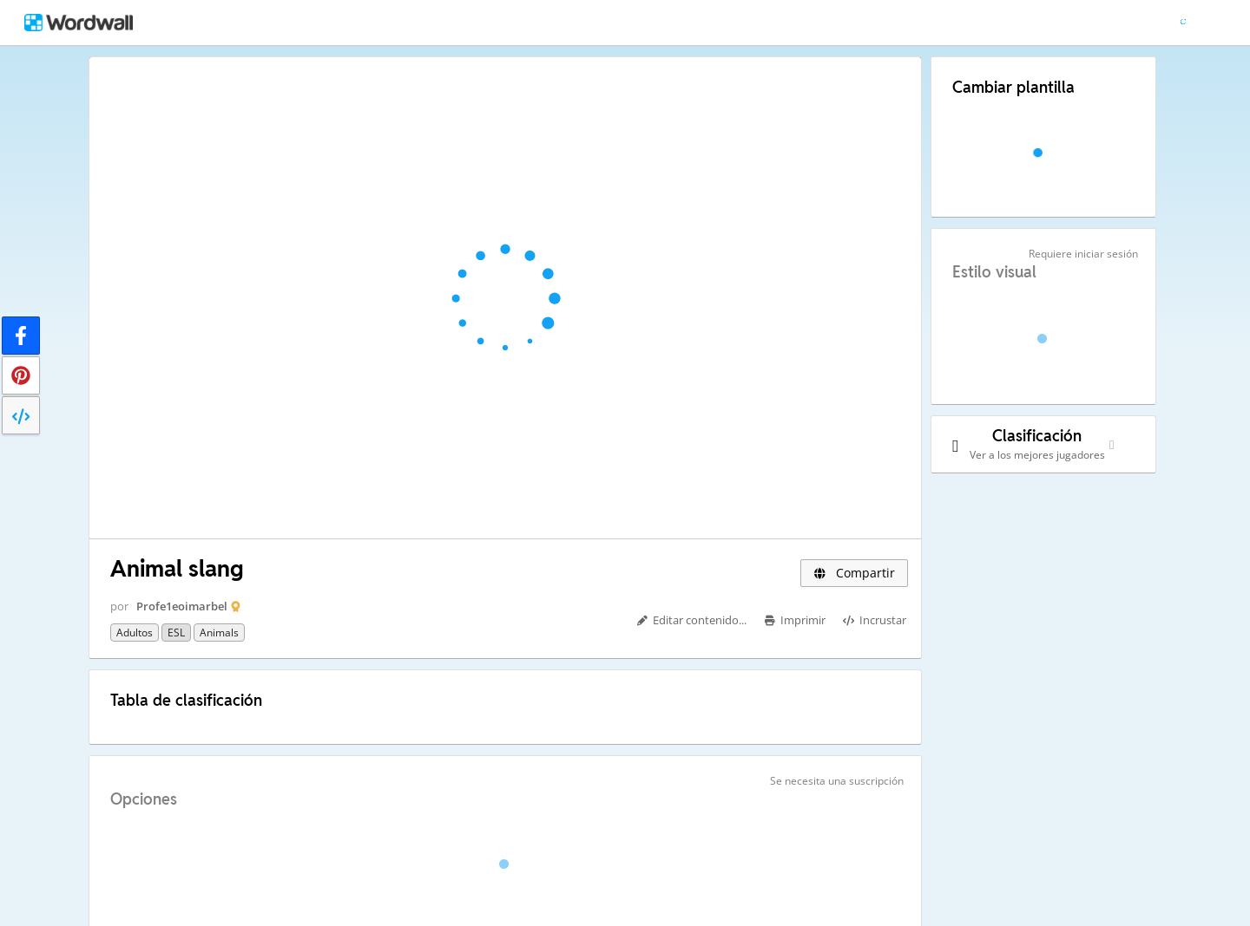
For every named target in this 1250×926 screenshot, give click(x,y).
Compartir (854, 572)
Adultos (134, 632)
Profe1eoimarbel (181, 606)
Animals (219, 632)
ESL (176, 632)
